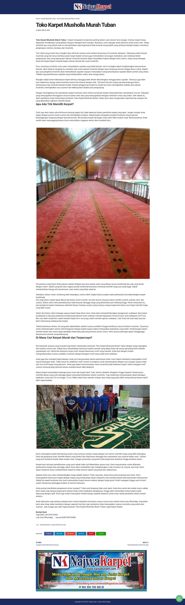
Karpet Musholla (45, 525)
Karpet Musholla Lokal (48, 18)
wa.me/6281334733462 (66, 517)
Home (38, 18)
